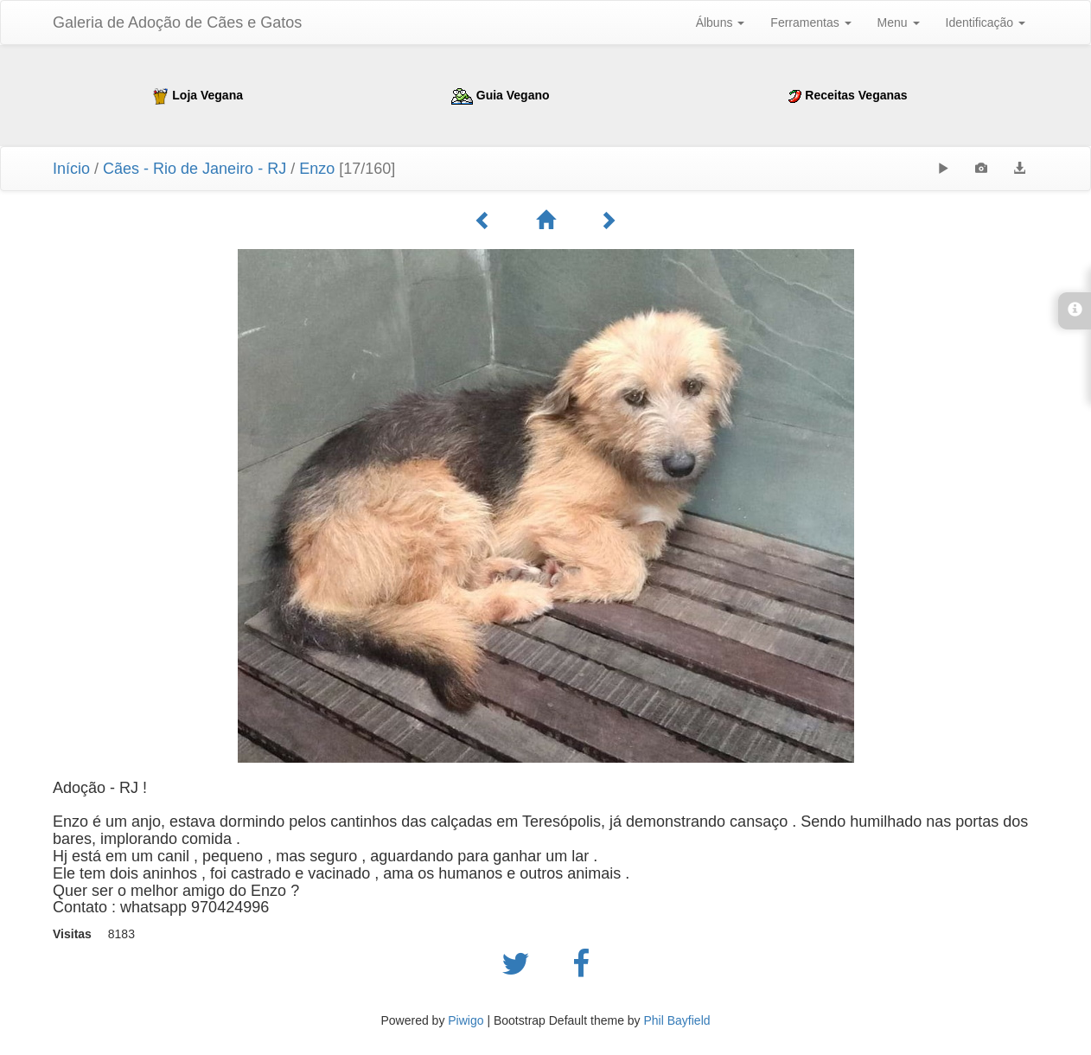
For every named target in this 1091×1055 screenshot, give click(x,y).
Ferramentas (810, 22)
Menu (898, 22)
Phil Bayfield (676, 1020)
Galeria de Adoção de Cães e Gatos (177, 22)
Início (71, 168)
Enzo (319, 168)
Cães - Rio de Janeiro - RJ (194, 168)
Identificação (986, 22)
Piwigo (465, 1020)
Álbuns (720, 22)
